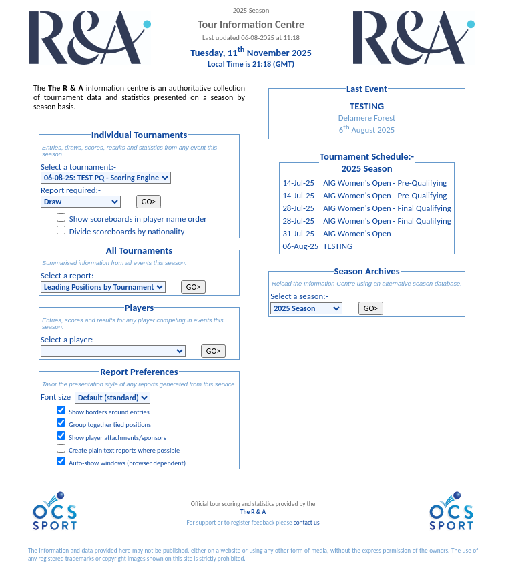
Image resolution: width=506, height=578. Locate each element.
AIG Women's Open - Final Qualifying (387, 208)
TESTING (337, 246)
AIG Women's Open (357, 233)
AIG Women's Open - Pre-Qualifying (385, 183)
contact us (307, 523)
